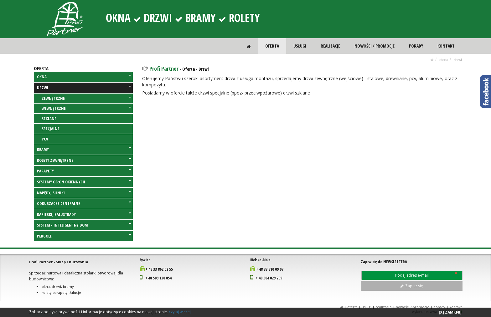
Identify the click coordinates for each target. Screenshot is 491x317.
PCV (45, 139)
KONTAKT (446, 46)
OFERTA (273, 46)
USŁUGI (300, 46)
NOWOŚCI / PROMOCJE (375, 46)
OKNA (84, 76)
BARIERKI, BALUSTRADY (84, 214)
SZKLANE (49, 118)
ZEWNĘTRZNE (86, 98)
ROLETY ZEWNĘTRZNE (84, 160)
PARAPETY (84, 171)
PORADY (416, 46)
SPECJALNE (50, 128)
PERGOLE (84, 236)
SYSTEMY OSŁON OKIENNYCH (84, 182)
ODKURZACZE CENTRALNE (84, 203)
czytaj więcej (180, 311)
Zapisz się (412, 286)
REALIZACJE (330, 46)
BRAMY (84, 149)
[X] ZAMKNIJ (450, 312)
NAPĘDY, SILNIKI (84, 193)
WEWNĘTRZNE (86, 108)
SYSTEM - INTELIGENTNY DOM (84, 225)
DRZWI (458, 60)
